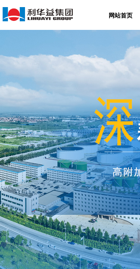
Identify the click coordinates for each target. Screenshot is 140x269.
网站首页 (121, 15)
